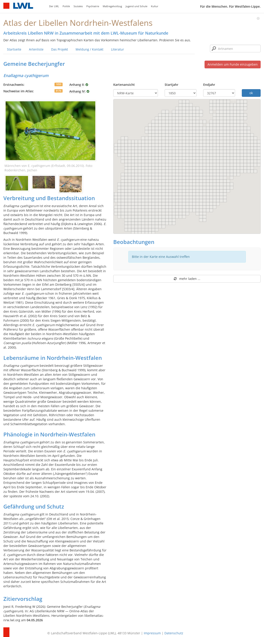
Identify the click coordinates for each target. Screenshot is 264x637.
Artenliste (36, 49)
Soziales (78, 6)
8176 (58, 90)
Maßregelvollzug (112, 6)
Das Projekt (59, 49)
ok (251, 93)
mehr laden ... (187, 278)
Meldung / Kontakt (89, 49)
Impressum (152, 633)
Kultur (154, 6)
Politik (66, 6)
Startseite (14, 49)
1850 (58, 84)
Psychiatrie (92, 6)
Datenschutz (173, 633)
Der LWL (54, 6)
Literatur (117, 49)
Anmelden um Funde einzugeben (232, 64)
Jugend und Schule (136, 6)
